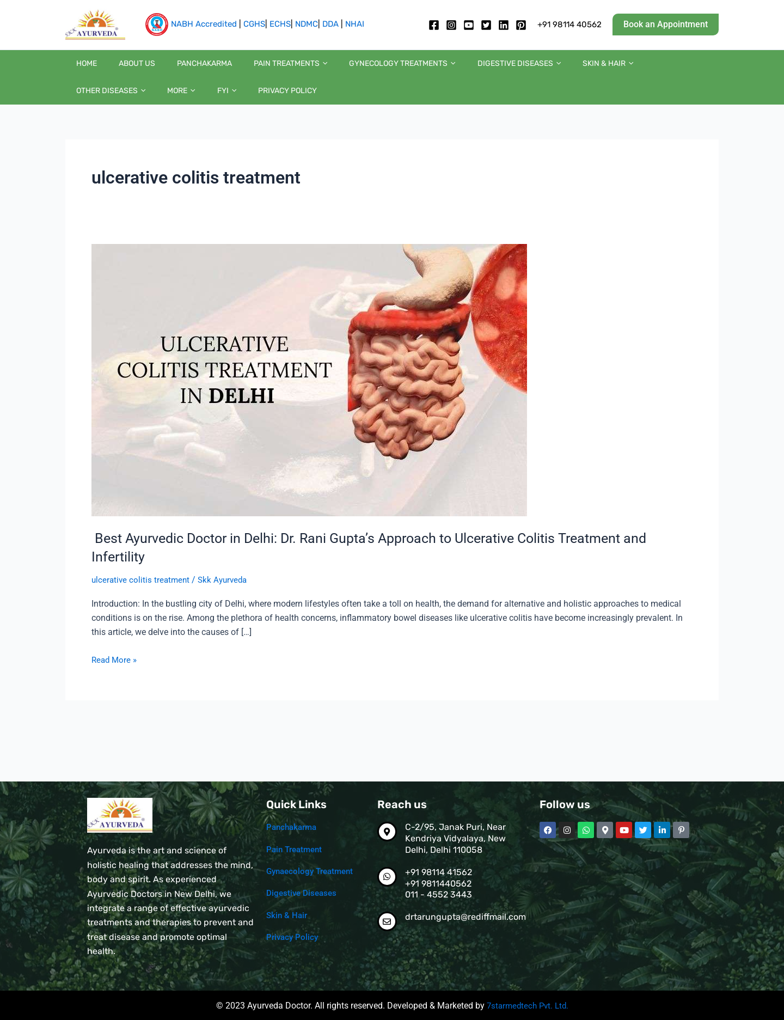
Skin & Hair (537, 69)
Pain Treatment (296, 849)
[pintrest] (521, 25)
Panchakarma (177, 69)
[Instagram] (451, 25)
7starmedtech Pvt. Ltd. (527, 1005)
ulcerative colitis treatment (142, 601)
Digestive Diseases (303, 892)
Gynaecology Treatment (313, 870)
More (668, 69)
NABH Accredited (204, 24)
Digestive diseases (459, 69)
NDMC (306, 24)
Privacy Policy (100, 107)
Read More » (115, 681)
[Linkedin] (503, 25)
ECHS (280, 24)
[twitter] (486, 25)
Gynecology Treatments (353, 69)
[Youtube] (468, 25)
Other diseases (608, 69)
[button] (665, 24)
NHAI (354, 24)
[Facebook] (433, 25)
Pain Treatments (252, 69)
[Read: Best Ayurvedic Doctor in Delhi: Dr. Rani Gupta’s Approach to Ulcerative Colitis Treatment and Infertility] (309, 401)
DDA (330, 24)
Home (81, 69)
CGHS (254, 24)
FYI (702, 69)
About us (120, 69)
